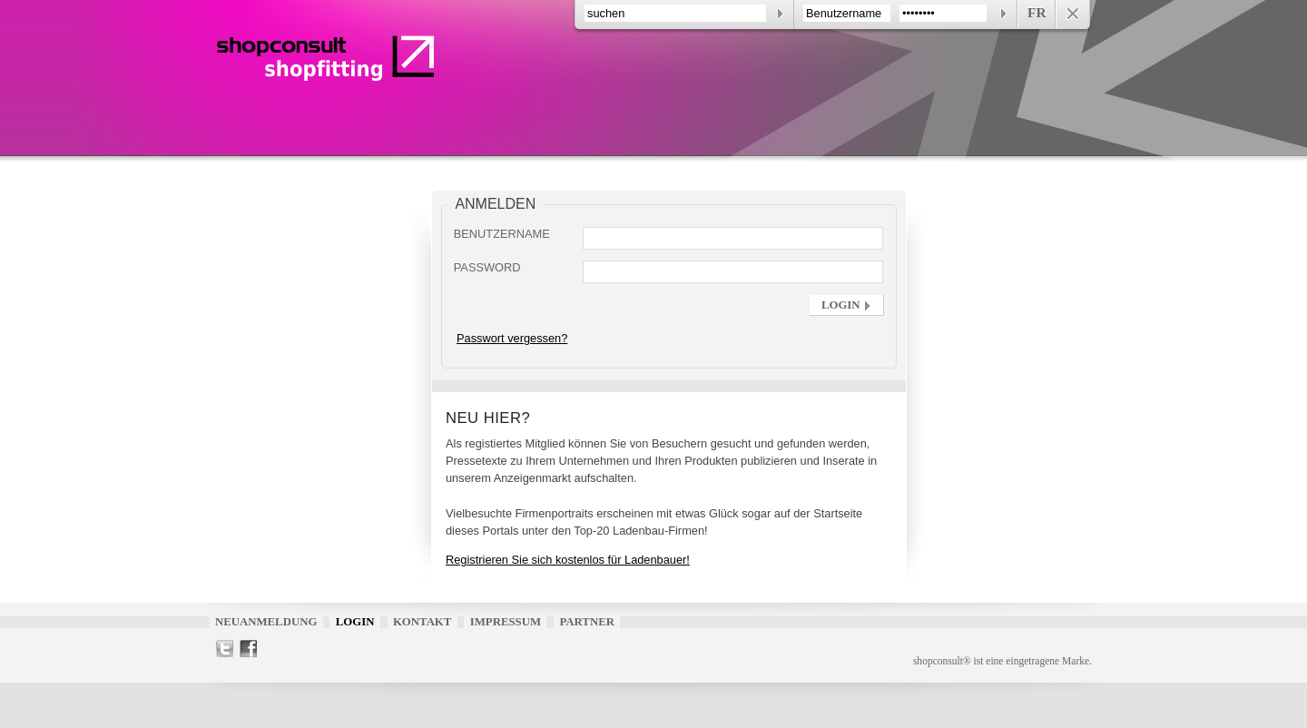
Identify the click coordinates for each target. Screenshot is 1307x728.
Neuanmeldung (266, 621)
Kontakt (422, 621)
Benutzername (502, 234)
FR (1036, 12)
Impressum (505, 621)
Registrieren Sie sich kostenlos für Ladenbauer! (568, 559)
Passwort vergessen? (512, 338)
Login (355, 621)
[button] (846, 304)
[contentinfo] (832, 14)
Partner (586, 621)
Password (487, 267)
